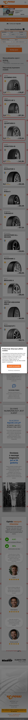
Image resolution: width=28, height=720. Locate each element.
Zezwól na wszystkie (14, 366)
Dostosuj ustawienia (14, 370)
